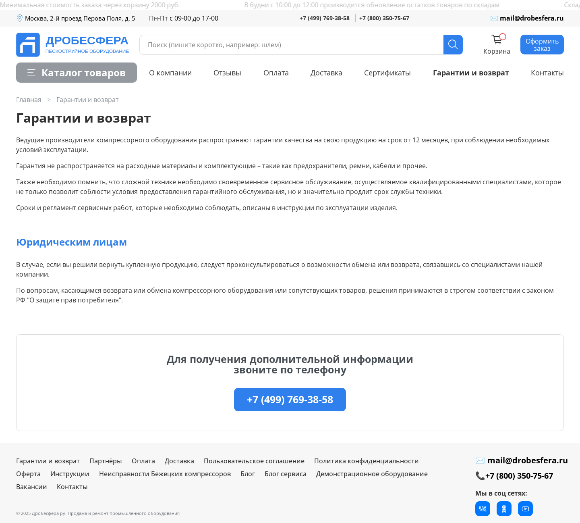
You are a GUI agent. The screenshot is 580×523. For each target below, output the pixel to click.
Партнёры (105, 460)
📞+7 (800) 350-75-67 (514, 475)
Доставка (326, 72)
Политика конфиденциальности (366, 460)
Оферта (28, 473)
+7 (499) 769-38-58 (325, 18)
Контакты (547, 72)
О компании (170, 72)
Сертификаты (387, 72)
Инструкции (69, 473)
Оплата (276, 72)
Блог (247, 473)
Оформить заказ (542, 45)
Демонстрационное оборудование (372, 473)
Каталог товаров (76, 72)
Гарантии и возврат (471, 72)
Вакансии (31, 486)
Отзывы (227, 72)
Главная (28, 99)
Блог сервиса (286, 473)
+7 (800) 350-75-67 (384, 18)
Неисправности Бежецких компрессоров (165, 473)
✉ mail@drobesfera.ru (527, 18)
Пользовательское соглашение (254, 460)
